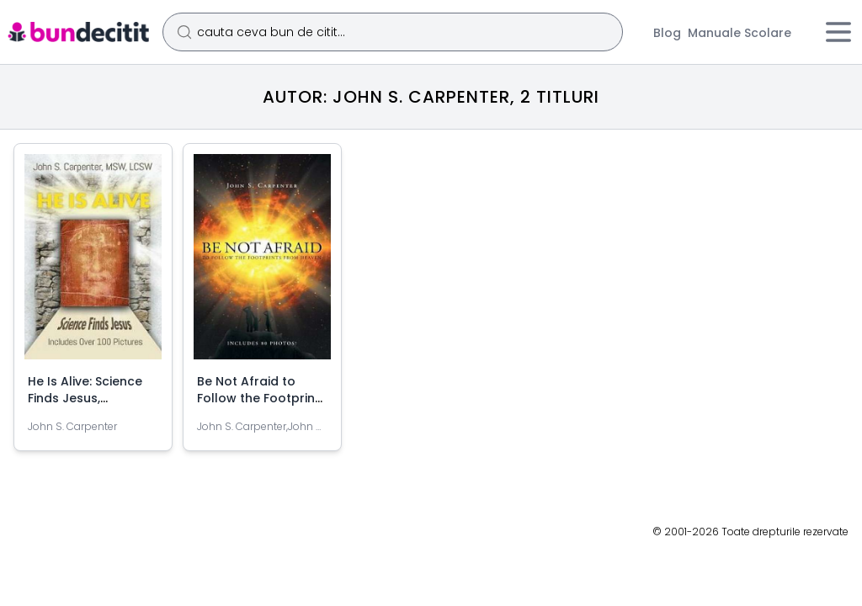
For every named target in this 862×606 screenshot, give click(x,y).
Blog (667, 32)
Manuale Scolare (739, 32)
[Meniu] (838, 32)
